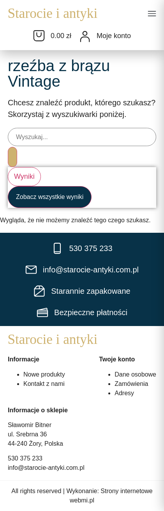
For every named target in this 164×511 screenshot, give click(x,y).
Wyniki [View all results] (24, 176)
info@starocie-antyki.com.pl (46, 467)
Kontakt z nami (44, 383)
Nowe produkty (44, 374)
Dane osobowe (135, 374)
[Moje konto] (85, 36)
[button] (152, 14)
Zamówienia (131, 383)
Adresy (124, 392)
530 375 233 (25, 458)
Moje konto (114, 36)
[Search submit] (12, 156)
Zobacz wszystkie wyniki (49, 196)
